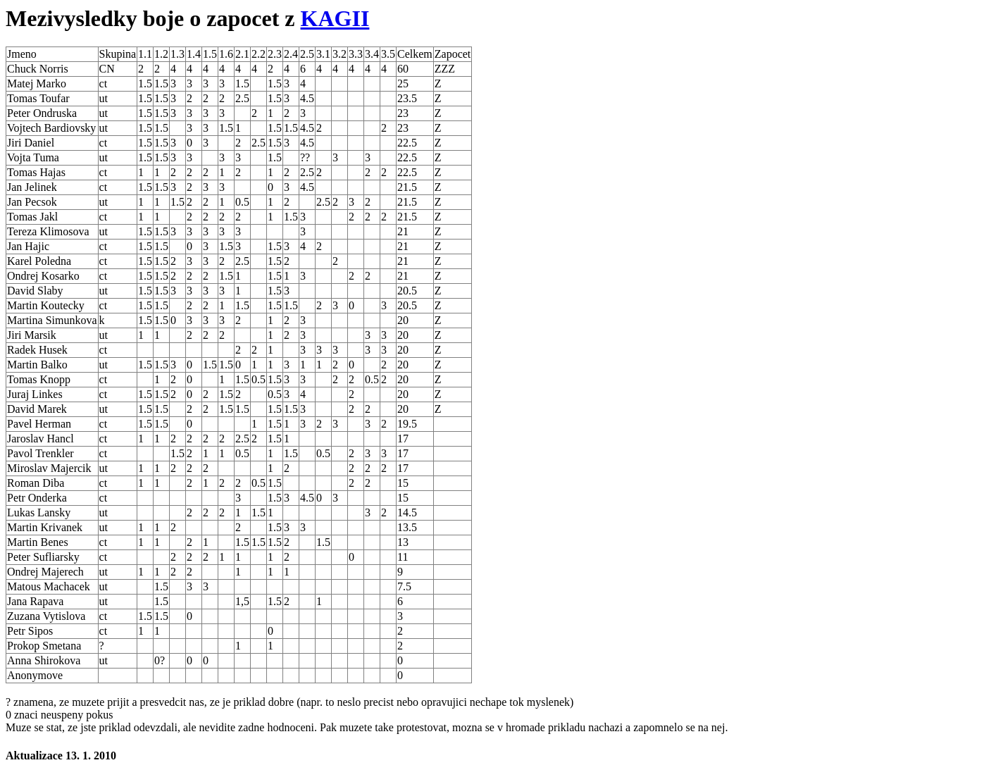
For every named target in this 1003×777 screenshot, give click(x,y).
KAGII (335, 18)
